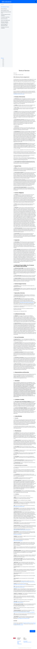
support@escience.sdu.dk (27, 642)
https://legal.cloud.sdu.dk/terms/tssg (23, 618)
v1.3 (3, 63)
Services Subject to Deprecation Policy (4, 25)
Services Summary (4, 18)
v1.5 (3, 65)
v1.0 (3, 59)
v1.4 (3, 64)
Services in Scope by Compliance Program (4, 22)
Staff (18, 642)
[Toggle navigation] (35, 1)
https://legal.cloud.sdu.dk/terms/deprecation (27, 302)
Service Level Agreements (5, 20)
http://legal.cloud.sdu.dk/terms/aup (18, 506)
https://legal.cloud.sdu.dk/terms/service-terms (28, 581)
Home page (19, 641)
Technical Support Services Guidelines (5, 15)
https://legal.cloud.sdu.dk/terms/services (19, 584)
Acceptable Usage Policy (5, 17)
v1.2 (3, 61)
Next (32, 631)
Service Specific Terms (5, 10)
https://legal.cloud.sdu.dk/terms (18, 602)
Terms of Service (4, 8)
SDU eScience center (20, 624)
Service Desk (25, 641)
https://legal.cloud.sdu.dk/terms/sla (18, 587)
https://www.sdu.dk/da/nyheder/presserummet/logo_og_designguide (23, 612)
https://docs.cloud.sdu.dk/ (17, 534)
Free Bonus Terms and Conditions (5, 28)
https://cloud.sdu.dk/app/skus (18, 540)
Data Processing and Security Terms (6, 12)
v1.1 (3, 60)
